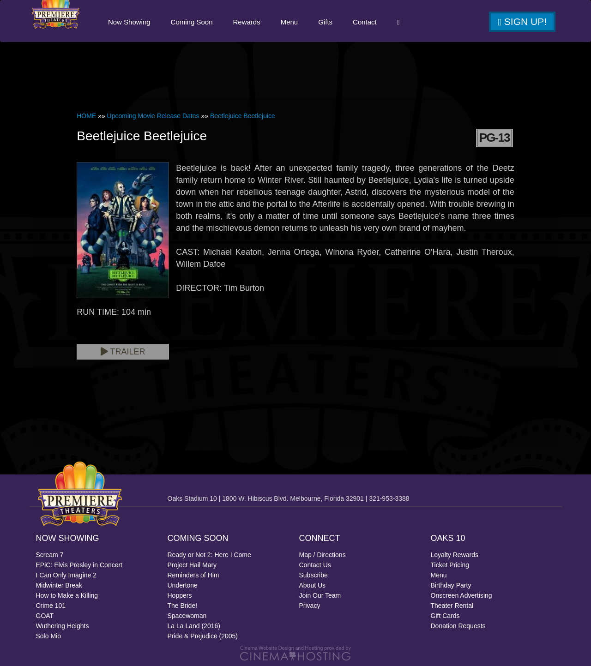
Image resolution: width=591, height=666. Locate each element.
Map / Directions (322, 554)
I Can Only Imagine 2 (66, 575)
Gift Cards (445, 615)
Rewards (246, 22)
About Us (312, 585)
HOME (86, 116)
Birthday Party (451, 585)
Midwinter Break (59, 585)
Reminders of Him (193, 575)
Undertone (183, 585)
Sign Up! (522, 21)
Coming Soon (191, 22)
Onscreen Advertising (461, 595)
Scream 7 (50, 554)
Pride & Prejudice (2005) (203, 636)
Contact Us (315, 565)
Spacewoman (187, 615)
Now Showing (129, 22)
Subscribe (313, 575)
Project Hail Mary (192, 565)
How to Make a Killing (67, 595)
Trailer (123, 351)
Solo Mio (48, 636)
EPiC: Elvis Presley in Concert (79, 565)
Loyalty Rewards (455, 554)
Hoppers (180, 595)
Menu (289, 22)
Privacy (309, 605)
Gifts (325, 22)
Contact (364, 22)
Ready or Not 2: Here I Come (209, 554)
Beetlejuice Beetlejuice (242, 116)
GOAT (45, 615)
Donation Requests (458, 626)
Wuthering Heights (62, 626)
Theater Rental (452, 605)
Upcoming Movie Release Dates (153, 116)
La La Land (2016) (194, 626)
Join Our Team (320, 595)
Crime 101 (51, 605)
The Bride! (183, 605)
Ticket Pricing (450, 565)
